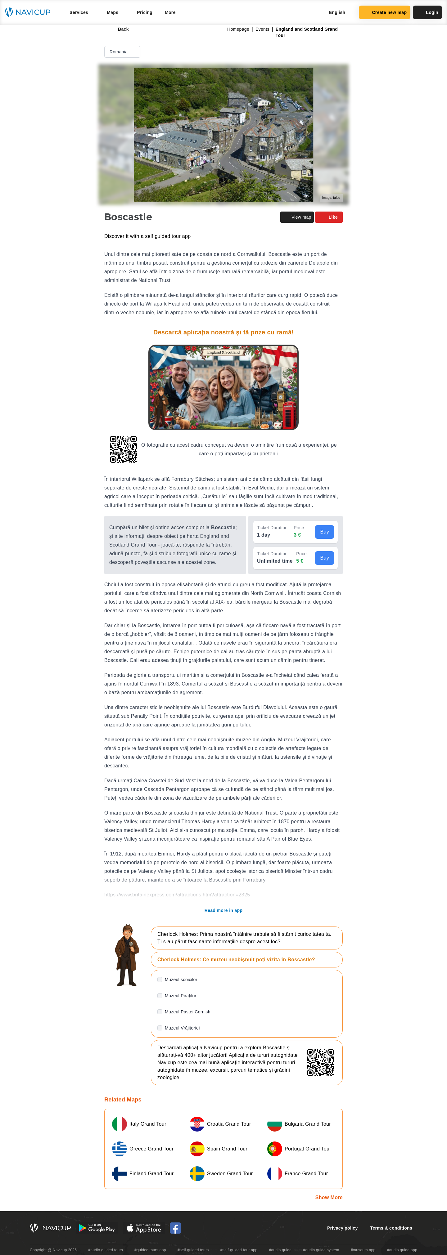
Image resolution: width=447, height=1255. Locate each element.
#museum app (363, 1250)
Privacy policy (342, 1228)
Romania (123, 52)
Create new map (385, 12)
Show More (329, 1197)
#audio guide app (402, 1250)
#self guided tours (193, 1250)
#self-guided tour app (238, 1250)
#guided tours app (150, 1250)
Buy (324, 531)
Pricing (144, 12)
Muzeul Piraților (180, 995)
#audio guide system (321, 1250)
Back (119, 29)
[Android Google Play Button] (97, 1228)
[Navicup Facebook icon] (175, 1228)
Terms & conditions (391, 1228)
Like (329, 217)
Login (427, 12)
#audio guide (280, 1250)
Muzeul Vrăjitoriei (182, 1027)
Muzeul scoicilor (181, 979)
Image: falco (331, 197)
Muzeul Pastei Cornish (187, 1011)
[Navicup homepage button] (30, 12)
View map (297, 217)
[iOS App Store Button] (144, 1228)
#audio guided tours (105, 1250)
